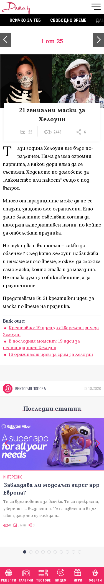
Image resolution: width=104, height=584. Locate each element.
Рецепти (8, 574)
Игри (78, 574)
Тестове (43, 574)
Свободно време (68, 20)
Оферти (95, 574)
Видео (60, 574)
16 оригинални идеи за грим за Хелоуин (51, 354)
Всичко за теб (25, 20)
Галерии (26, 574)
